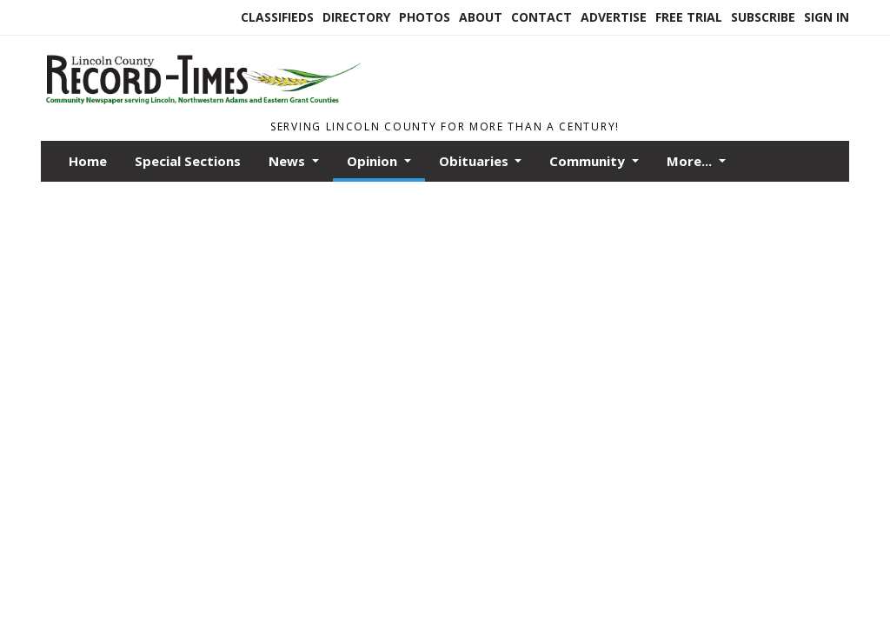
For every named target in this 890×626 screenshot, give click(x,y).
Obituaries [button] (475, 161)
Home (88, 161)
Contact (541, 17)
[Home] (201, 103)
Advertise (614, 17)
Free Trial (688, 17)
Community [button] (588, 161)
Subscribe (763, 17)
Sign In (826, 17)
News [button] (289, 161)
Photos (424, 17)
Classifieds (277, 17)
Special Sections (188, 161)
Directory (356, 17)
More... (691, 161)
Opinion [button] (374, 161)
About (480, 17)
